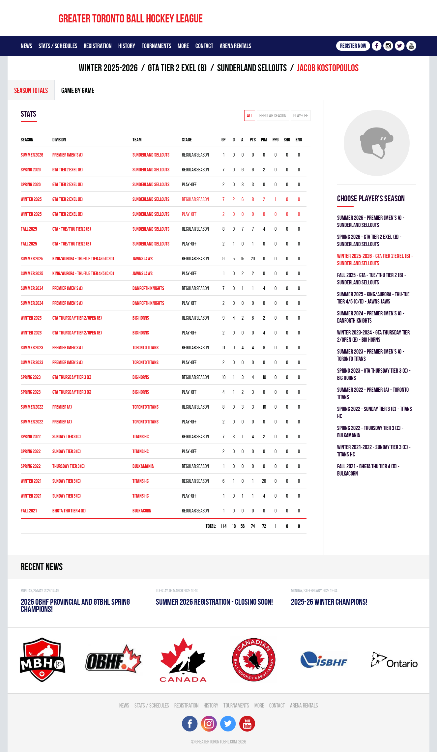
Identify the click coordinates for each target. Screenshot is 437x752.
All (249, 115)
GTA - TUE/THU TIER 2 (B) (71, 229)
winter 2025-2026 (108, 67)
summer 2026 (32, 155)
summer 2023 (32, 347)
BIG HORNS (140, 318)
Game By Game (77, 90)
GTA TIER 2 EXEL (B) (177, 67)
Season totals (31, 90)
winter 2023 (31, 318)
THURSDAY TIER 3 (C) (68, 466)
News (26, 45)
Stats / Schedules (58, 45)
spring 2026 (31, 169)
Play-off (300, 115)
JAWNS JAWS (142, 258)
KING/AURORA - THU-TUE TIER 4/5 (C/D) (83, 258)
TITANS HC (140, 436)
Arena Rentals (235, 45)
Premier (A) (62, 407)
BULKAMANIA (143, 466)
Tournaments (156, 45)
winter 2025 (31, 199)
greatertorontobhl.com (216, 741)
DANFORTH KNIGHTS (148, 288)
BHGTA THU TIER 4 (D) (69, 510)
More (183, 45)
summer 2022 (32, 407)
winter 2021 (31, 481)
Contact (204, 45)
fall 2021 (29, 510)
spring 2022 (31, 436)
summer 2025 (32, 258)
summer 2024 (32, 288)
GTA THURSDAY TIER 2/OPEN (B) (77, 318)
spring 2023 (31, 377)
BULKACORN (141, 510)
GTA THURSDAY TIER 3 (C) (71, 377)
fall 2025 (29, 229)
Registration (98, 45)
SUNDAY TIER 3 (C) (66, 436)
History (126, 45)
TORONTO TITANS (145, 347)
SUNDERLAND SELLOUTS (252, 67)
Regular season (272, 115)
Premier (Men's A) (67, 155)
